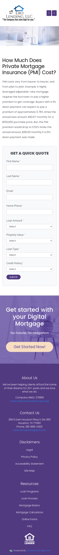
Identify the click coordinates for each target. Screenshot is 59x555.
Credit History (15, 263)
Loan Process (29, 498)
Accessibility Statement (29, 464)
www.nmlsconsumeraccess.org (29, 401)
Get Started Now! (29, 346)
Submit (13, 277)
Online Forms (29, 519)
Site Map (29, 470)
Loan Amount (15, 220)
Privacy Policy (29, 457)
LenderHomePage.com (38, 550)
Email (10, 190)
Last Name (13, 176)
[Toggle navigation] (54, 13)
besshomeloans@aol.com (29, 430)
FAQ (29, 526)
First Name (13, 161)
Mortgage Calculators (29, 512)
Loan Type (13, 249)
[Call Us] (49, 13)
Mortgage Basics (29, 505)
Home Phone (14, 205)
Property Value (15, 234)
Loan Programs (29, 491)
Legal (29, 450)
